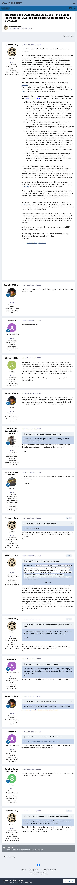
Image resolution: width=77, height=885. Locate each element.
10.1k (12, 303)
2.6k (12, 789)
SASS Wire (28, 28)
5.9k (12, 451)
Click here (25, 85)
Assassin (11, 321)
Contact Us (45, 870)
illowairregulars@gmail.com (36, 243)
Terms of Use (28, 882)
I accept (69, 881)
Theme (24, 870)
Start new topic (68, 36)
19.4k (12, 492)
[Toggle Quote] (24, 434)
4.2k (12, 338)
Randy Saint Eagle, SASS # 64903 (11, 431)
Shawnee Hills (11, 358)
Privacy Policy (34, 870)
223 (12, 62)
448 (12, 375)
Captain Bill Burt (11, 285)
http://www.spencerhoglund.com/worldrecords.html (40, 710)
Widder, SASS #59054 (11, 473)
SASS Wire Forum (12, 2)
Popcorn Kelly (16, 26)
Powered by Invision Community (38, 874)
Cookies (53, 870)
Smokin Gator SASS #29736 (11, 770)
